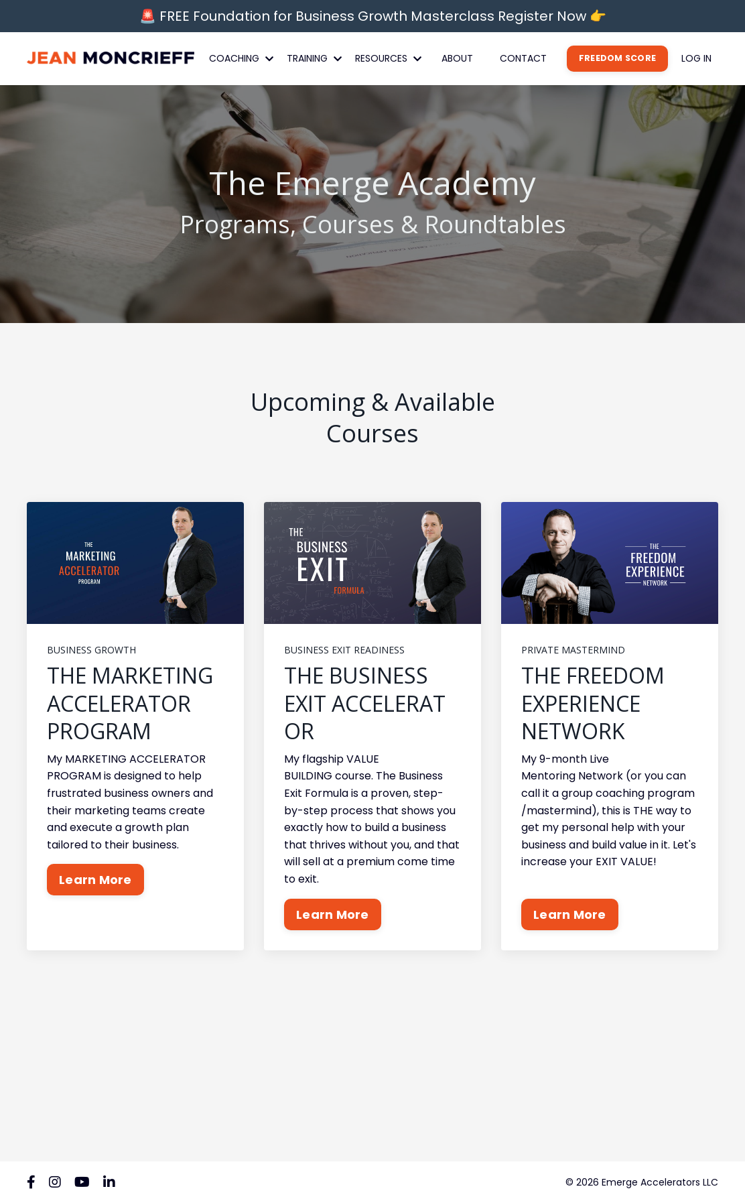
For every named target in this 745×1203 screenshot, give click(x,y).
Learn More (95, 879)
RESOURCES (388, 58)
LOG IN (696, 58)
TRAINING (314, 58)
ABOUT (457, 58)
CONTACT (523, 58)
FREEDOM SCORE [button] (617, 58)
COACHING (241, 58)
